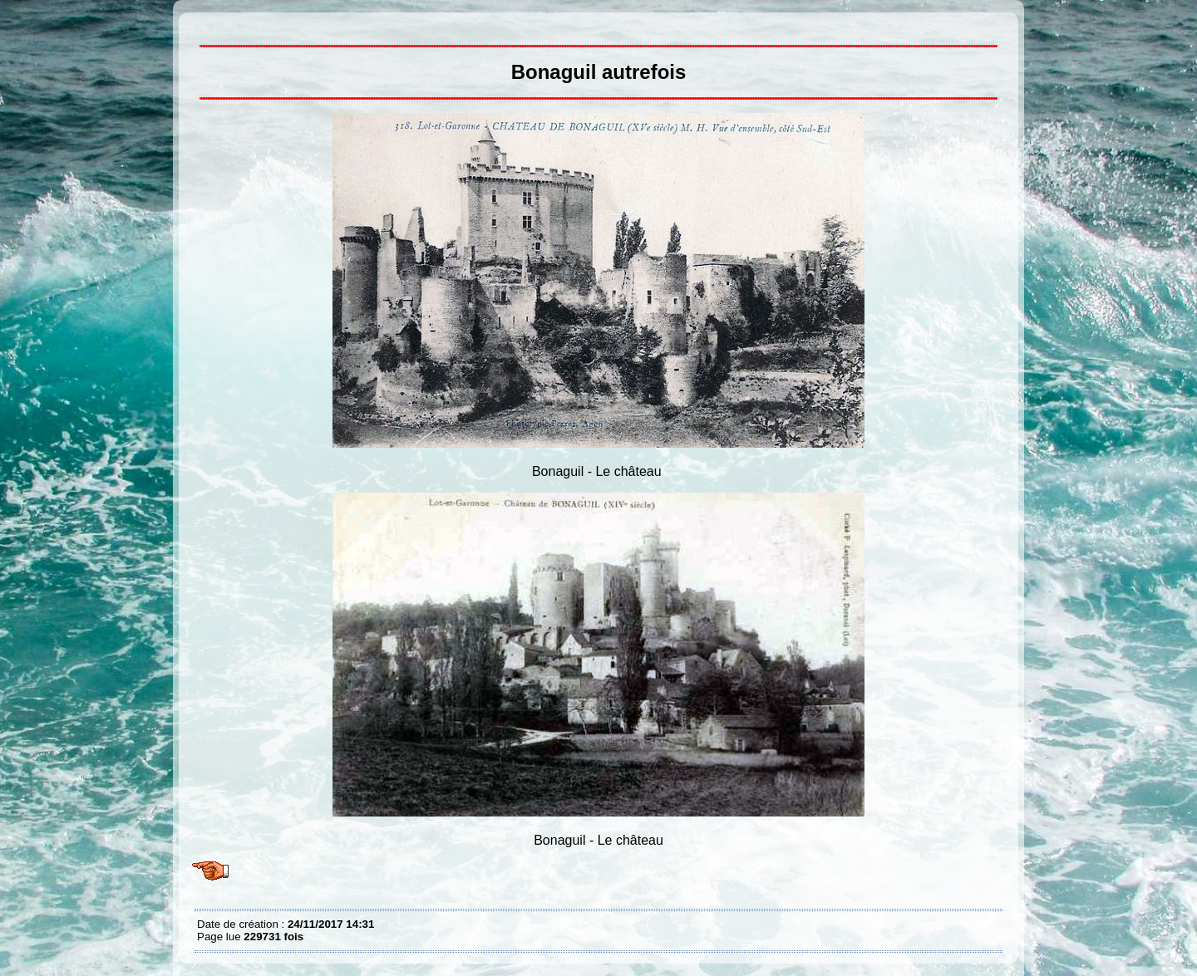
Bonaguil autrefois (201, 25)
